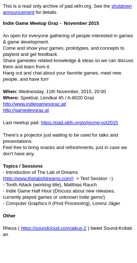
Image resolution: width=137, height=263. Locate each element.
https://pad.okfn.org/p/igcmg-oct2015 (79, 122)
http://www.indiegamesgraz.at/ (34, 104)
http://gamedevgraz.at (26, 110)
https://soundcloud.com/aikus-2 (53, 228)
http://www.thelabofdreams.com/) (38, 178)
